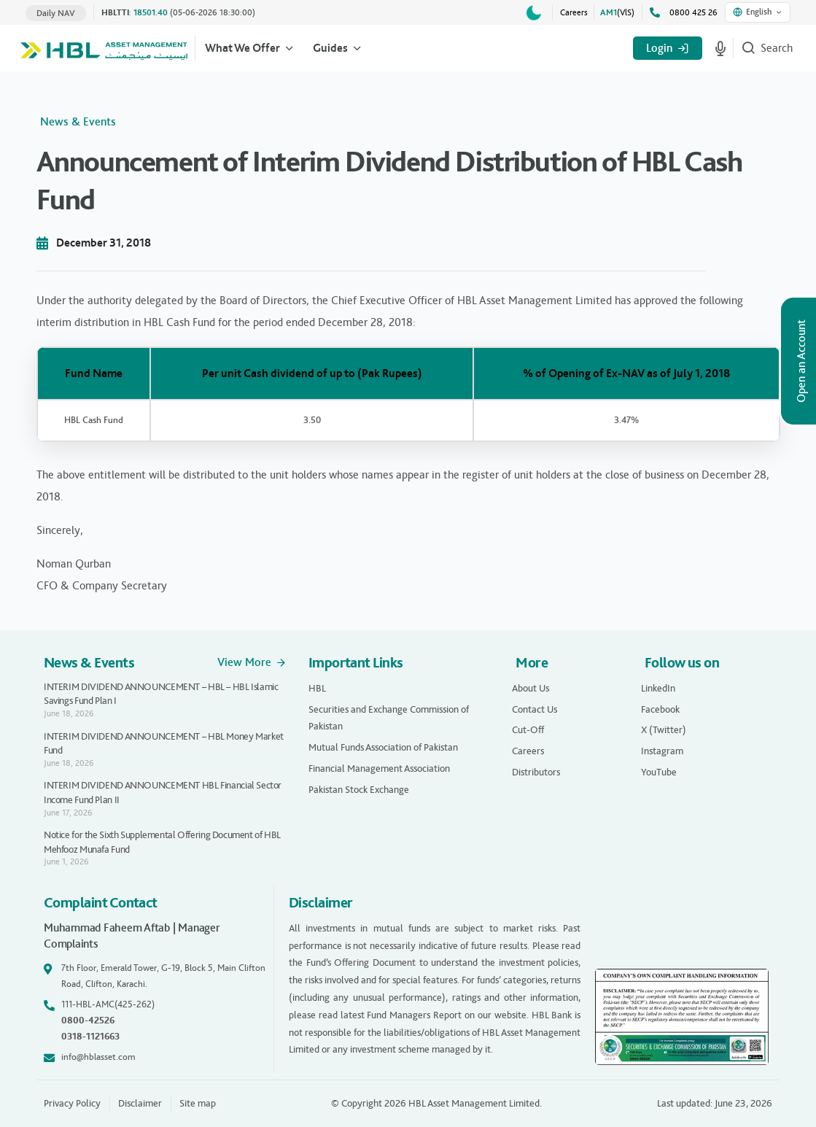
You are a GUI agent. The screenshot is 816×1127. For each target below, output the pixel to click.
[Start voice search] (720, 48)
